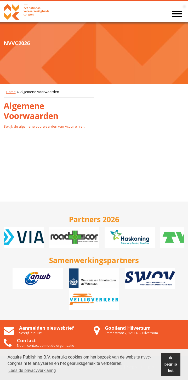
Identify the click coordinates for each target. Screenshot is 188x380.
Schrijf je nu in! (30, 332)
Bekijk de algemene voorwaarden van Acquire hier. (44, 126)
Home (11, 91)
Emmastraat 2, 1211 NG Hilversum (131, 332)
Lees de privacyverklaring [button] (32, 370)
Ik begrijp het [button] (170, 364)
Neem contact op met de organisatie (45, 345)
